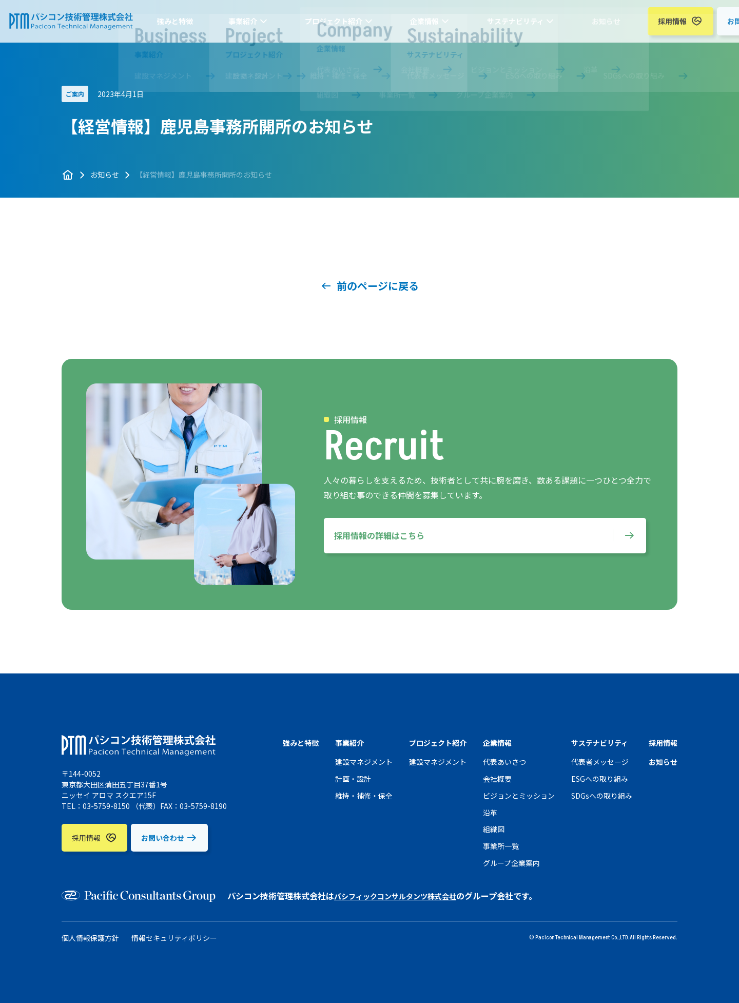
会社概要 (497, 778)
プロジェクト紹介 (324, 26)
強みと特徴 (212, 26)
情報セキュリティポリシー (174, 938)
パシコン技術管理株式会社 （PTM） (82, 26)
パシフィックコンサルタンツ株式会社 (404, 896)
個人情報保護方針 (90, 938)
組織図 (493, 829)
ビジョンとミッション (519, 795)
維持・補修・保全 (364, 795)
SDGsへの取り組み (601, 795)
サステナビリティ (458, 26)
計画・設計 (353, 778)
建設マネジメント (364, 761)
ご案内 (75, 93)
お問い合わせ (655, 26)
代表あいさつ (504, 761)
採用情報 (579, 26)
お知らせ (525, 26)
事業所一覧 (501, 846)
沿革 (490, 812)
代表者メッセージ (600, 761)
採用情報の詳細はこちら (379, 535)
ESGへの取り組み (599, 778)
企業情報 (391, 26)
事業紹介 (256, 26)
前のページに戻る (378, 285)
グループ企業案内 (511, 862)
